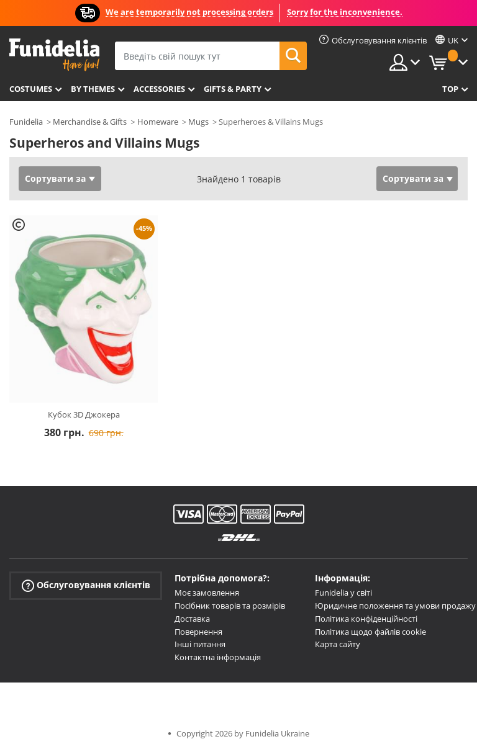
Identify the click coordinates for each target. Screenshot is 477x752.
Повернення (198, 631)
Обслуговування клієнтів (86, 585)
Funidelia (26, 121)
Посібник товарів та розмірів (230, 605)
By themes (93, 88)
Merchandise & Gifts (90, 121)
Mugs (198, 121)
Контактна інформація (218, 657)
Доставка (192, 618)
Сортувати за (55, 178)
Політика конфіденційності (366, 618)
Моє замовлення (207, 592)
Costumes (30, 88)
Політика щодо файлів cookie (370, 631)
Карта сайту (337, 644)
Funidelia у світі (343, 592)
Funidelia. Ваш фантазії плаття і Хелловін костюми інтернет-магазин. (54, 54)
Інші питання (200, 644)
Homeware (157, 121)
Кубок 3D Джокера (84, 414)
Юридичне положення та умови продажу (395, 605)
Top (450, 88)
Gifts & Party (232, 88)
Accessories (159, 88)
